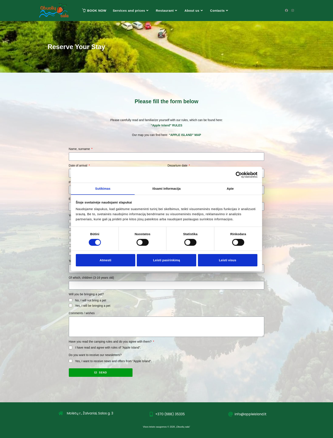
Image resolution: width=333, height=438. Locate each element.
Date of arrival (78, 165)
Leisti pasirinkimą (166, 260)
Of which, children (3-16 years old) (91, 277)
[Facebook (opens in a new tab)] (286, 10)
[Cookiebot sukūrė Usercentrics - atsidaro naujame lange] (238, 174)
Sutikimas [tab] (102, 188)
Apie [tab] (230, 188)
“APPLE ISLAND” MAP (185, 135)
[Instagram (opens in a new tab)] (293, 10)
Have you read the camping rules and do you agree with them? (110, 341)
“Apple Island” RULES (166, 125)
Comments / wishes (82, 313)
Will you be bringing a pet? (86, 294)
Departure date (178, 165)
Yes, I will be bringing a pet (92, 305)
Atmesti (105, 260)
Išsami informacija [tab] (166, 188)
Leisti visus (227, 260)
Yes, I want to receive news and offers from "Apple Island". (113, 361)
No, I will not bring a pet (90, 300)
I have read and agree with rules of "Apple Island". (108, 347)
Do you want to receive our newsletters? (95, 355)
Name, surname (80, 149)
